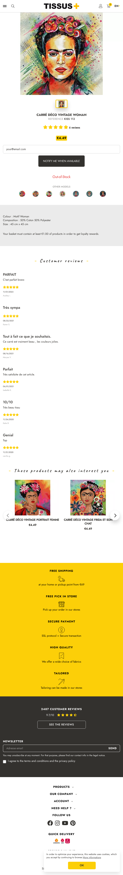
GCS (59, 872)
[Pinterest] (73, 827)
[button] (8, 517)
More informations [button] (92, 857)
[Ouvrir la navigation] (5, 6)
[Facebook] (50, 827)
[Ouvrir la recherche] (13, 6)
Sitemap (46, 872)
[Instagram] (57, 827)
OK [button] (82, 865)
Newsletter (13, 745)
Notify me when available (61, 161)
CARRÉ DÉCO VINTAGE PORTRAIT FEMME (32, 520)
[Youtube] (65, 827)
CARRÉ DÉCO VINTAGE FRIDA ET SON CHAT (88, 522)
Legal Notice (73, 872)
